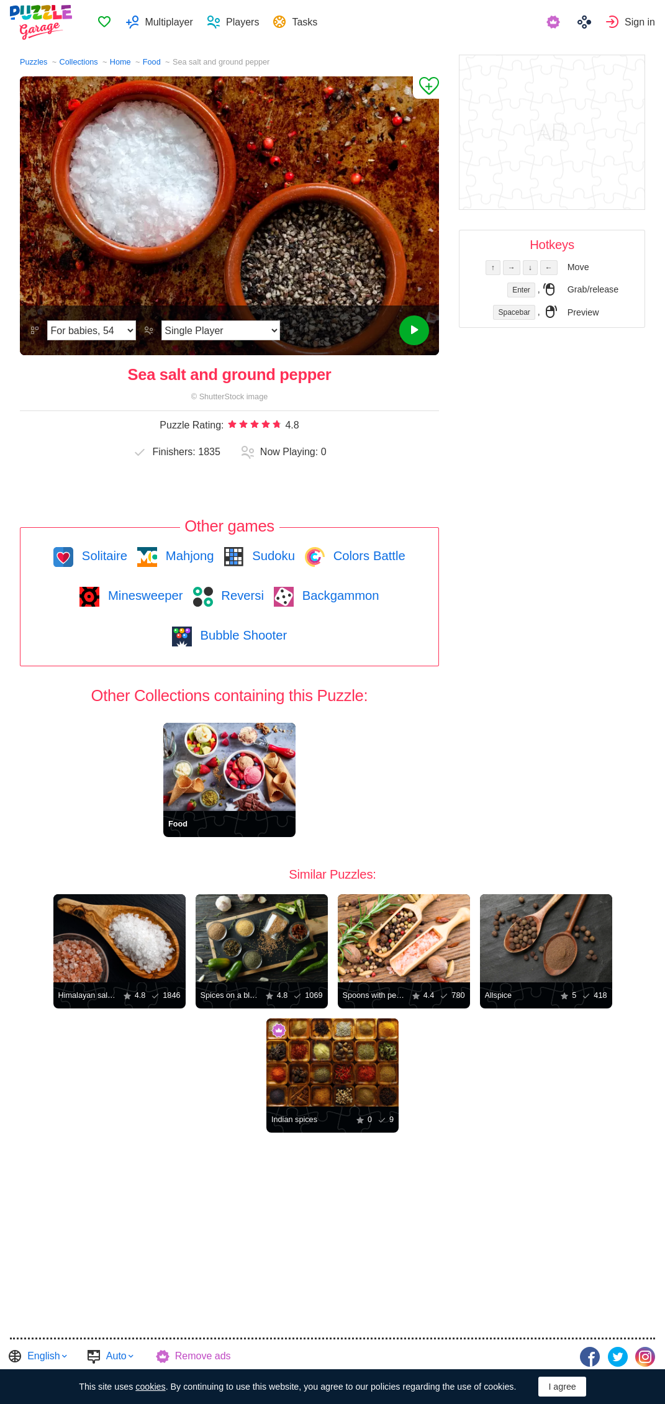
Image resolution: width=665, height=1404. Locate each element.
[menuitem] (106, 22)
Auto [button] (116, 1356)
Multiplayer (170, 22)
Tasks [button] (306, 22)
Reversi (241, 595)
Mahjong (188, 556)
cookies (150, 1387)
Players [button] (244, 22)
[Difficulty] (91, 330)
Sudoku (272, 556)
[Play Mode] (220, 330)
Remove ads (203, 1356)
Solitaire (102, 556)
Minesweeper (143, 595)
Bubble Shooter (242, 635)
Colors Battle (367, 556)
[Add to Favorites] (426, 87)
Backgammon (339, 595)
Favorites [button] (106, 22)
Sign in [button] (640, 22)
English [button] (43, 1356)
